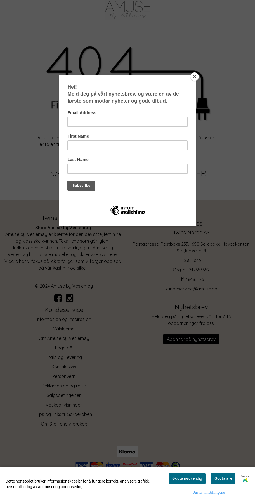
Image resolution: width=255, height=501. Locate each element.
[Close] (194, 76)
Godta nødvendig (187, 478)
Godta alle (223, 478)
